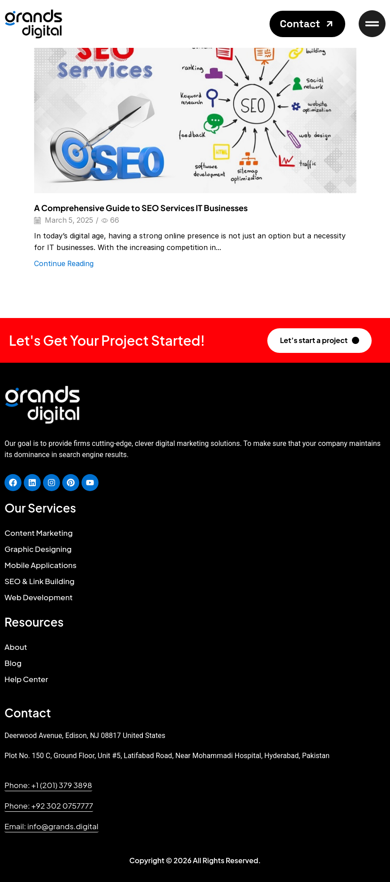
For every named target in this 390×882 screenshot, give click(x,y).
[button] (307, 24)
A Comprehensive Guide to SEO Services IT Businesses (141, 208)
